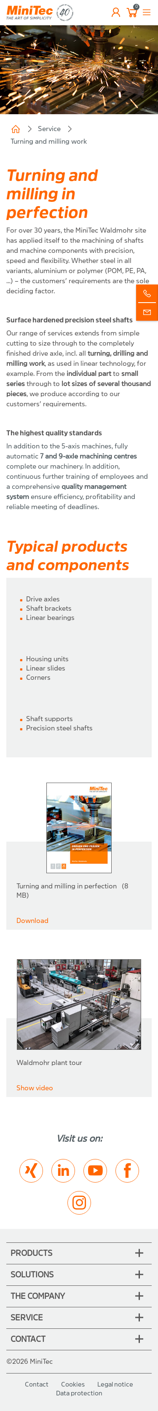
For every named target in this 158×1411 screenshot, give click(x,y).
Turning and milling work (49, 141)
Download (32, 920)
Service (49, 128)
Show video (34, 1088)
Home (16, 129)
